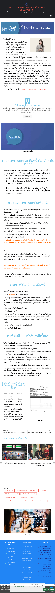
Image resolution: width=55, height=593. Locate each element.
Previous (1, 463)
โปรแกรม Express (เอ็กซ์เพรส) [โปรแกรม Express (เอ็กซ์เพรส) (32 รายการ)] (39, 501)
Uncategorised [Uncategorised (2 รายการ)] (9, 490)
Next (54, 463)
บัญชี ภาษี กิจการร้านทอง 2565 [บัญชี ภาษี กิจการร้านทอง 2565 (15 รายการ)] (28, 494)
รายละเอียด (27, 116)
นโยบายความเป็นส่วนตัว (18, 588)
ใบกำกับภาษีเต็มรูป (42, 90)
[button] (25, 534)
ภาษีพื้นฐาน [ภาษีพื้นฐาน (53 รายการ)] (23, 497)
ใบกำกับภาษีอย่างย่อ (31, 90)
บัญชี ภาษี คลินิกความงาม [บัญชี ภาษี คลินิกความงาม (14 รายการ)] (11, 497)
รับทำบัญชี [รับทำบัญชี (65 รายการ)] (33, 497)
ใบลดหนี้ (23, 90)
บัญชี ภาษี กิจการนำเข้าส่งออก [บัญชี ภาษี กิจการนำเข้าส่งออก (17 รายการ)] (11, 494)
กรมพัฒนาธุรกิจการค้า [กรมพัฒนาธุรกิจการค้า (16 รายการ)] (22, 490)
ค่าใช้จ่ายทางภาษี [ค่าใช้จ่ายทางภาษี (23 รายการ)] (45, 490)
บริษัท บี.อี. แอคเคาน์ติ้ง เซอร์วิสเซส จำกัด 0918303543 (26, 8)
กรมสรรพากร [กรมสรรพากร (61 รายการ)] (33, 490)
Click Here (44, 528)
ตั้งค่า (50, 588)
